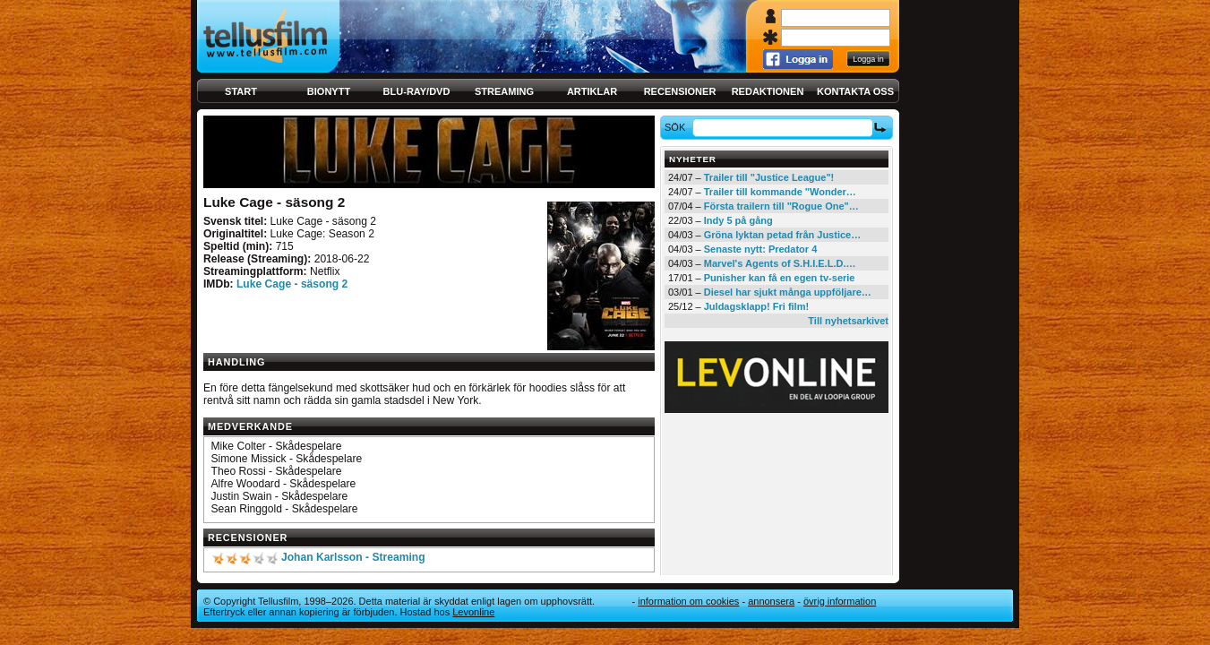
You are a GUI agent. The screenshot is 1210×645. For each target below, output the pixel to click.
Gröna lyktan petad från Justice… (782, 234)
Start (241, 91)
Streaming (504, 91)
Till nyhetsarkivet (848, 320)
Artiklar (592, 91)
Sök (678, 127)
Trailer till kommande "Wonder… (780, 191)
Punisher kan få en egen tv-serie (779, 277)
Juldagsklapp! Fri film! (756, 306)
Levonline (473, 611)
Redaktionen (768, 91)
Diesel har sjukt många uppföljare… (787, 292)
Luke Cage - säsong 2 (292, 284)
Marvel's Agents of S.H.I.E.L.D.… (780, 263)
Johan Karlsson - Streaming (353, 557)
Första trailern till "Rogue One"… (781, 206)
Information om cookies (688, 601)
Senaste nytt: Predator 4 (761, 249)
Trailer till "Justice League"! (769, 177)
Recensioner (680, 91)
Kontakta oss (855, 91)
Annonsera (771, 601)
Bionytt (328, 91)
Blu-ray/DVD (417, 91)
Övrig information (839, 601)
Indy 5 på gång (738, 220)
